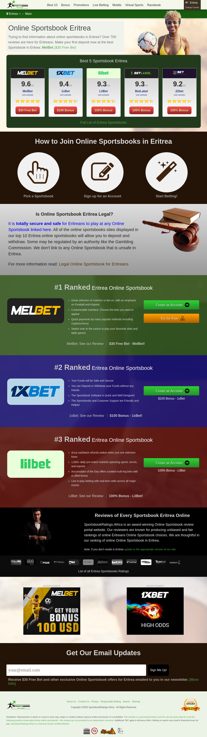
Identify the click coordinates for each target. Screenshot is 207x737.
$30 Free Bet (28, 110)
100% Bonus (103, 110)
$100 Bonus (65, 110)
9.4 (64, 84)
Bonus (65, 5)
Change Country (192, 7)
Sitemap (136, 701)
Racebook (154, 5)
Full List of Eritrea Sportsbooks (103, 122)
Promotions (81, 5)
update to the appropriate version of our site (165, 542)
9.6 (26, 84)
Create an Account (188, 307)
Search (126, 701)
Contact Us (83, 701)
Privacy (95, 701)
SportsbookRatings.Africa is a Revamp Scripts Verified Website (40, 724)
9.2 (178, 84)
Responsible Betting (111, 701)
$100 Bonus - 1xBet (190, 395)
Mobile (116, 5)
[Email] (76, 670)
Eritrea (13, 13)
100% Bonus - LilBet (190, 467)
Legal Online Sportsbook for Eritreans (67, 254)
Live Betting (101, 5)
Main (28, 13)
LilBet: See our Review (86, 514)
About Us (71, 701)
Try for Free (188, 316)
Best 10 (52, 5)
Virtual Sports (134, 5)
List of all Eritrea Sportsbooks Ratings (103, 571)
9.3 (102, 84)
